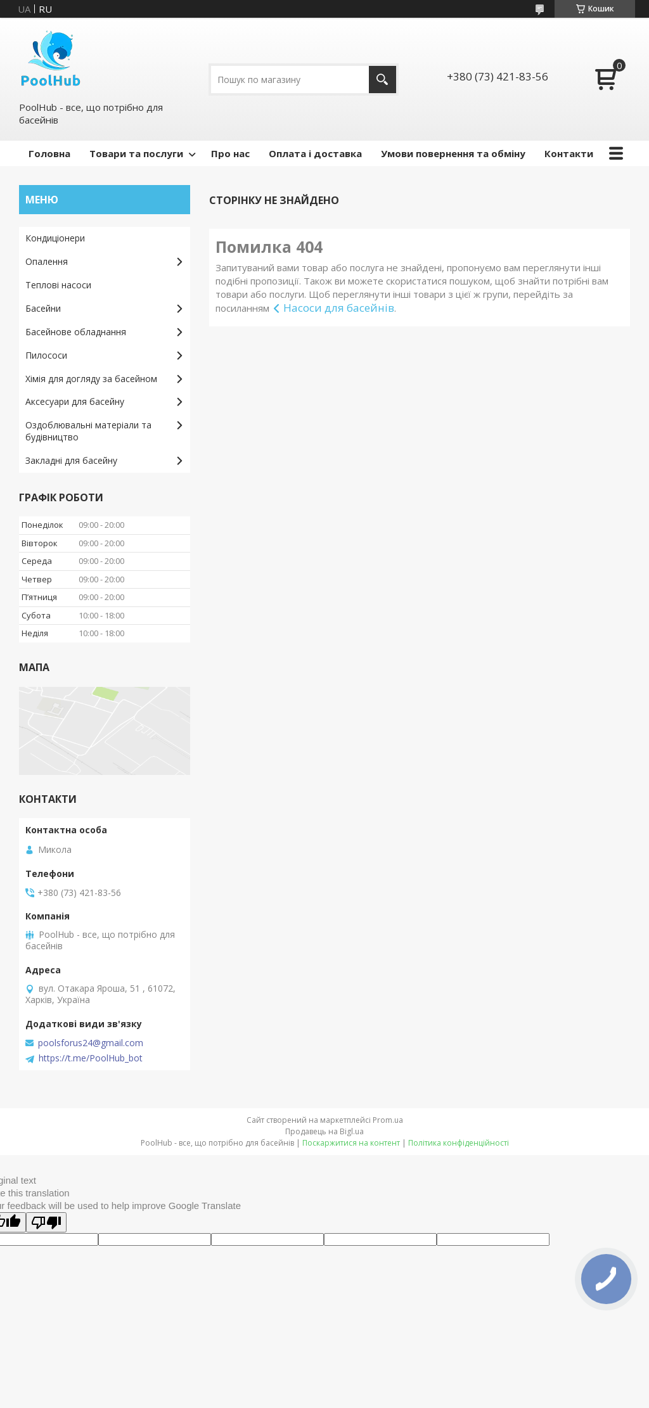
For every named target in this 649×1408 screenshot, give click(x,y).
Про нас (230, 153)
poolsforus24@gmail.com (90, 1043)
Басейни (43, 308)
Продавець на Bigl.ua (324, 1131)
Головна (49, 153)
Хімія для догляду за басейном (91, 379)
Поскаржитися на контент (351, 1142)
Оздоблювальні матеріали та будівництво (88, 431)
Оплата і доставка (315, 153)
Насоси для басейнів (338, 307)
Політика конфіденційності (458, 1142)
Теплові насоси (58, 285)
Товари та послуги (136, 153)
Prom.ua (388, 1120)
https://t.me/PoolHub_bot (91, 1058)
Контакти (568, 153)
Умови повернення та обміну (453, 153)
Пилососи (46, 355)
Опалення (46, 261)
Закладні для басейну (71, 460)
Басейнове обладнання (75, 332)
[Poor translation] (46, 1222)
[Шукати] (382, 79)
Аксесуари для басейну (74, 401)
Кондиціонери (55, 238)
